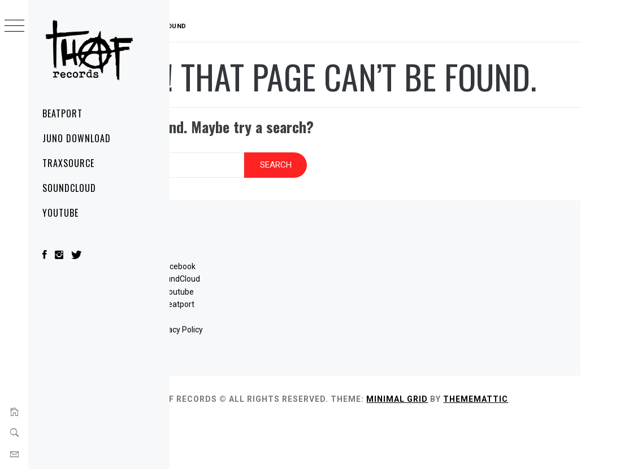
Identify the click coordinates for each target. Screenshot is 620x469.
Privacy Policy (270, 363)
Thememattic (241, 445)
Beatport (62, 113)
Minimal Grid (508, 433)
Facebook (271, 300)
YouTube (60, 213)
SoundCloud (69, 188)
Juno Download (76, 138)
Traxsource (68, 163)
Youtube (270, 325)
